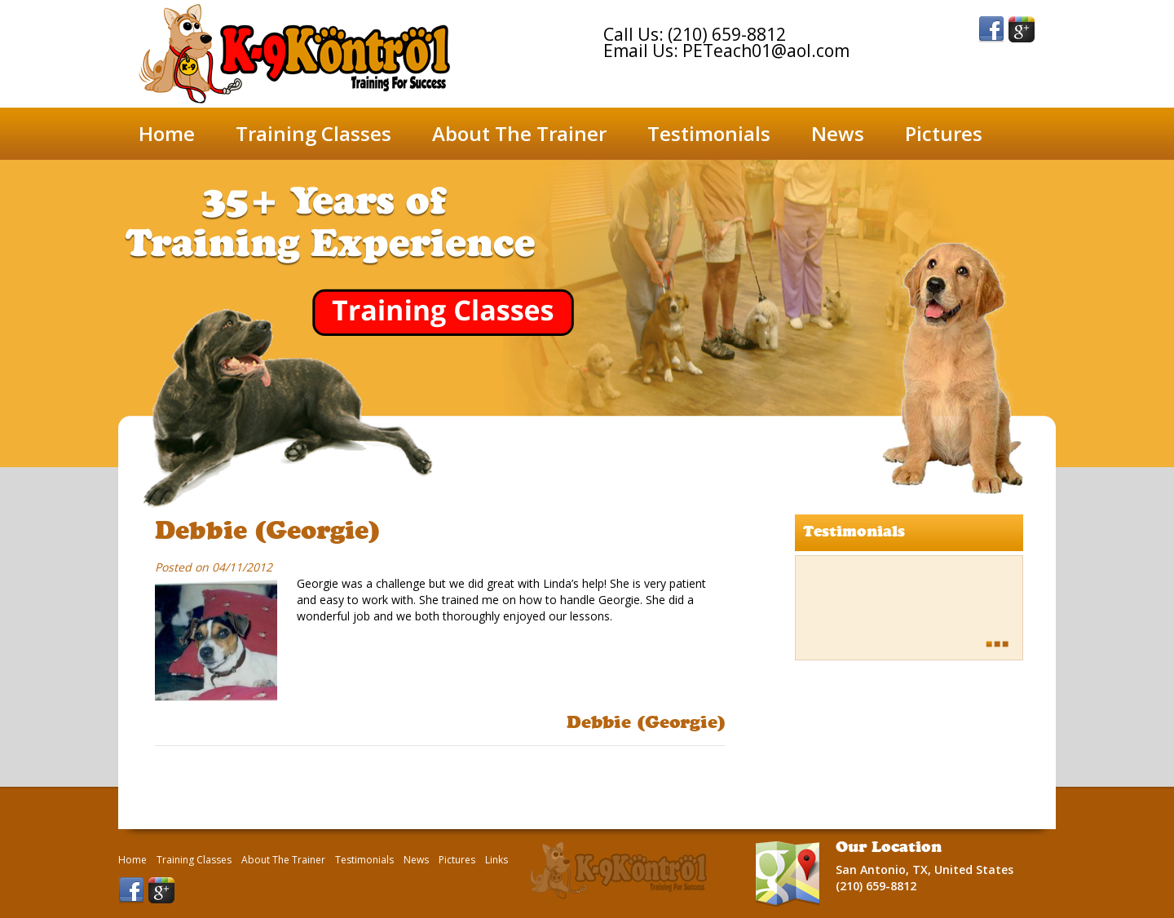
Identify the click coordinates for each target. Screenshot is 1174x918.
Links (496, 860)
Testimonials (708, 133)
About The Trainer (519, 133)
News (837, 133)
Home (167, 133)
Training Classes (313, 133)
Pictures (943, 133)
